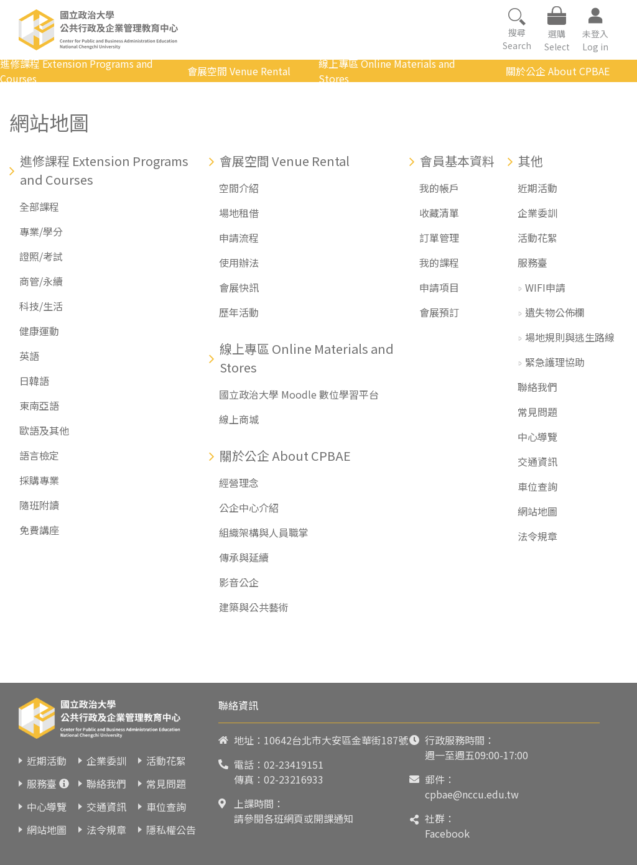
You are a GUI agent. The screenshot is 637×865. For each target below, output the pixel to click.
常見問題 (537, 411)
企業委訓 (537, 212)
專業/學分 (41, 231)
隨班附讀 (39, 504)
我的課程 (439, 262)
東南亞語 (39, 405)
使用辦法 (239, 262)
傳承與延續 (244, 557)
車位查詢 (537, 486)
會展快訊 (239, 287)
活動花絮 (537, 237)
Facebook (447, 833)
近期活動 (537, 187)
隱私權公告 (171, 829)
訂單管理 (439, 237)
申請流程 (239, 237)
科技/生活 (41, 305)
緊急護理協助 (555, 361)
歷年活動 (239, 312)
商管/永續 (41, 281)
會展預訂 (439, 312)
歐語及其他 (44, 430)
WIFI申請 (545, 287)
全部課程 (39, 206)
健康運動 (39, 330)
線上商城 (239, 419)
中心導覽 (537, 436)
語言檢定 (39, 455)
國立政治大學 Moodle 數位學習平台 (299, 394)
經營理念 (239, 482)
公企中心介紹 (249, 507)
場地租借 (239, 212)
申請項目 (439, 287)
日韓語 (34, 380)
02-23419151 (293, 764)
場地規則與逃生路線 (570, 337)
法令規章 (537, 536)
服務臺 (532, 262)
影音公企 (239, 582)
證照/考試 (41, 256)
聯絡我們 (537, 386)
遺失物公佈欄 (555, 312)
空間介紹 (239, 187)
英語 (29, 355)
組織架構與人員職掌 (264, 532)
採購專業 (39, 480)
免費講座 (39, 529)
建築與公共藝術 (254, 606)
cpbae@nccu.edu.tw (472, 794)
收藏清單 (439, 212)
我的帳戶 (439, 187)
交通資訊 (537, 461)
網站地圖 (537, 511)
